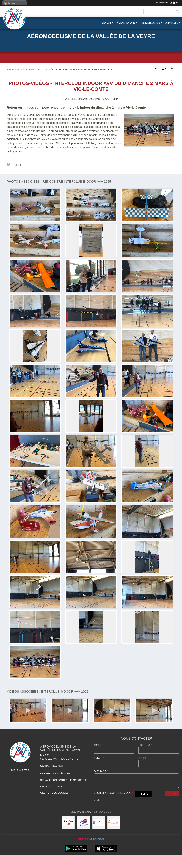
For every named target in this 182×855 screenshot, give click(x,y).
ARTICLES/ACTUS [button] (150, 22)
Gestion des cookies (54, 792)
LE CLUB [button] (106, 22)
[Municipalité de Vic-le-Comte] (68, 822)
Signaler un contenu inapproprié (63, 780)
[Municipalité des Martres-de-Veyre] (113, 822)
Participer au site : (166, 3)
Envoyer (172, 793)
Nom (98, 745)
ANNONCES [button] (171, 22)
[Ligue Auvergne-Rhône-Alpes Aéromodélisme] (83, 822)
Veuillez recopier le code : (114, 793)
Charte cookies (51, 786)
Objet (143, 758)
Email (99, 758)
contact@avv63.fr (53, 765)
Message (101, 771)
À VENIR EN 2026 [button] (126, 22)
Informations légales (55, 773)
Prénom (145, 745)
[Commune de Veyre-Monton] (98, 822)
